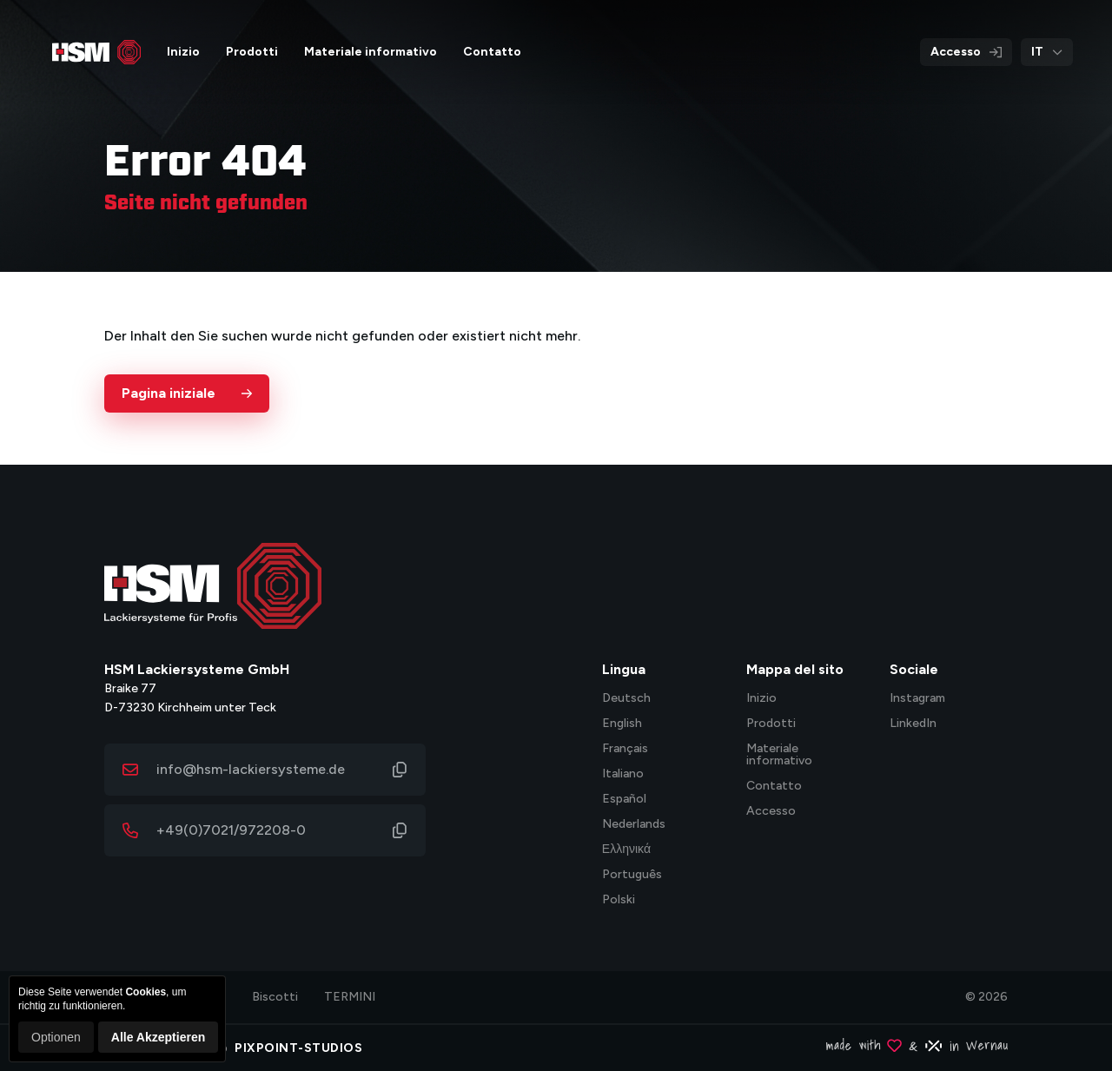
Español (624, 799)
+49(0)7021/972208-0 (231, 830)
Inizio (761, 698)
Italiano (623, 774)
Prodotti (771, 724)
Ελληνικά (626, 849)
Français (625, 749)
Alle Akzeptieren (158, 1037)
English (622, 724)
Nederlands (633, 824)
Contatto (774, 786)
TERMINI (349, 996)
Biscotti (275, 996)
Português (632, 875)
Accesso (966, 51)
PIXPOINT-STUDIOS (298, 1048)
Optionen (56, 1037)
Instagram (917, 698)
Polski (618, 900)
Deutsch (626, 698)
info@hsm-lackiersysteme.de (250, 769)
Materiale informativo (779, 755)
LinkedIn (913, 724)
